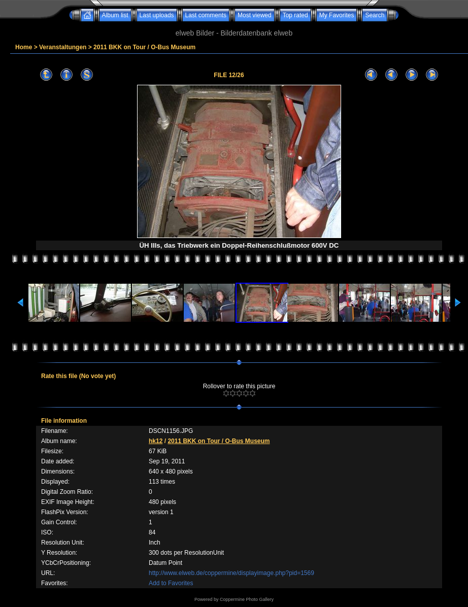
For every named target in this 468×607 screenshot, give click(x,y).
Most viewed (255, 15)
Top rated (295, 15)
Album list (115, 15)
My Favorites (336, 15)
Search (374, 15)
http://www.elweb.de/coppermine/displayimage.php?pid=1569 (231, 573)
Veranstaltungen (62, 47)
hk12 (155, 441)
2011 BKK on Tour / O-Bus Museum (144, 47)
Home (23, 47)
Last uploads (157, 15)
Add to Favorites (171, 583)
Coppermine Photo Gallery (247, 599)
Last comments (205, 15)
